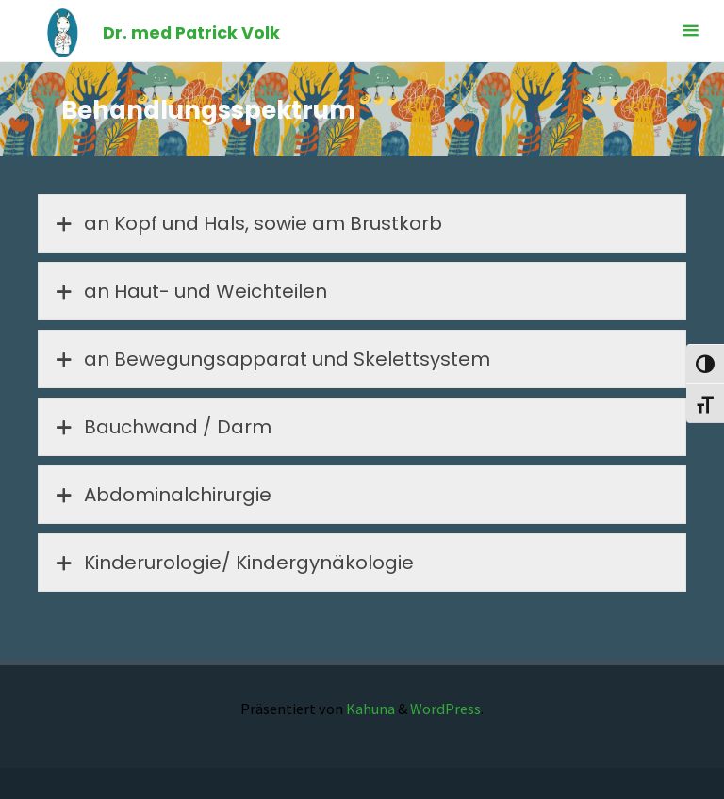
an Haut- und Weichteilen (189, 291)
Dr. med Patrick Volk (191, 32)
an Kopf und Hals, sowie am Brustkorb (247, 223)
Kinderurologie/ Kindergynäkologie (233, 562)
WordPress (445, 708)
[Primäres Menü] (690, 31)
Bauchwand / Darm (162, 427)
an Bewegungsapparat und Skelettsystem (271, 359)
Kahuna (369, 708)
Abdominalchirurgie (162, 495)
